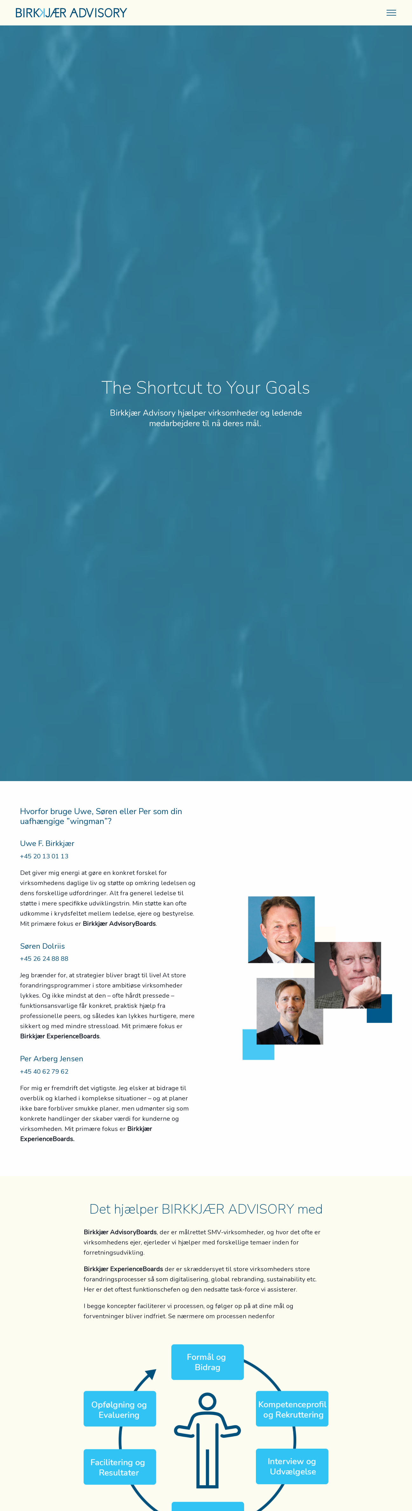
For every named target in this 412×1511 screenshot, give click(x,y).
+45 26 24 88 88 (44, 958)
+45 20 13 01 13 (44, 856)
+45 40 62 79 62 (44, 1071)
